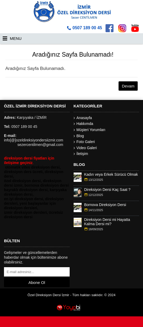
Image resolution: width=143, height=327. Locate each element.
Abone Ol (36, 282)
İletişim (81, 154)
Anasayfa (83, 118)
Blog (79, 136)
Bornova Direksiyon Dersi (105, 205)
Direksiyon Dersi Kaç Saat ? (107, 190)
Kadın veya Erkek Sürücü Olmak (111, 175)
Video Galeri (85, 148)
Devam (128, 86)
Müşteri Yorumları (90, 130)
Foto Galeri (84, 142)
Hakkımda (83, 123)
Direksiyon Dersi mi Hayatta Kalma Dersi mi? (107, 222)
